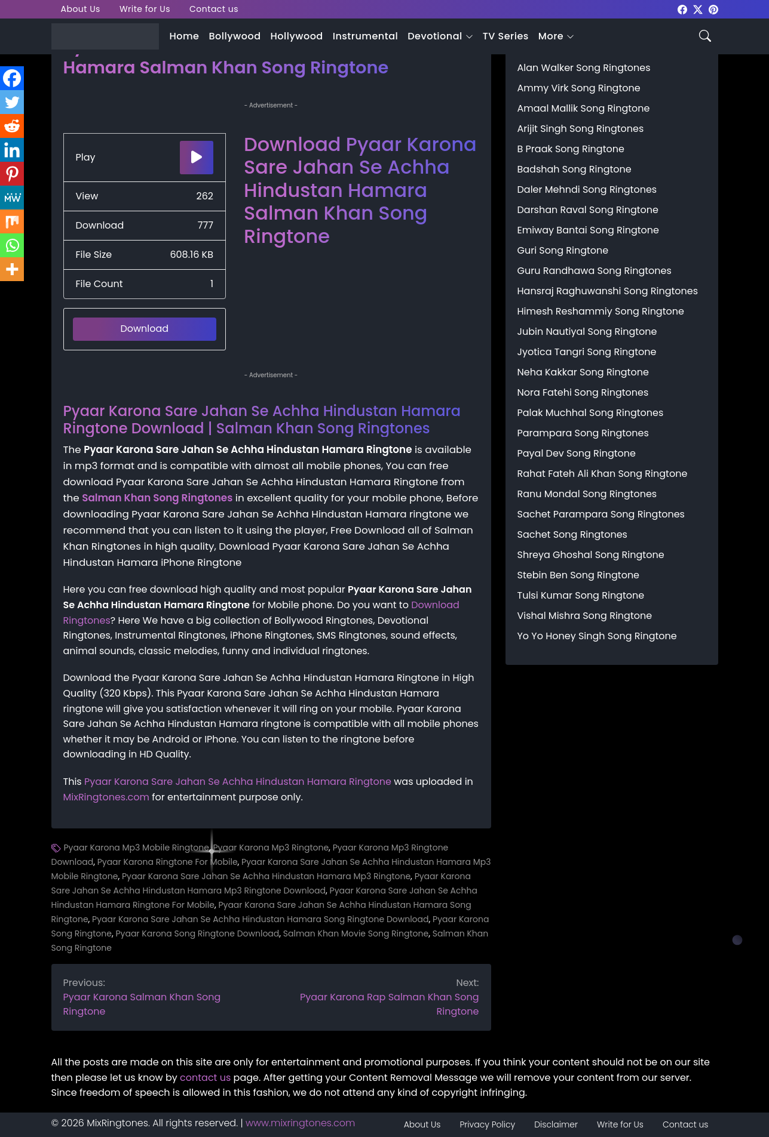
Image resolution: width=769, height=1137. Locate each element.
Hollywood (297, 36)
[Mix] (12, 221)
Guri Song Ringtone (563, 250)
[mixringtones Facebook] (682, 9)
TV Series (506, 36)
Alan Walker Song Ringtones (584, 68)
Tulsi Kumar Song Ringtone (581, 595)
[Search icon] (705, 35)
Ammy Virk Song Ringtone (579, 88)
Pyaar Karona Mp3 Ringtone (271, 847)
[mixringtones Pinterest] (713, 9)
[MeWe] (12, 197)
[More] (12, 269)
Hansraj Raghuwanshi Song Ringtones (607, 291)
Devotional (435, 36)
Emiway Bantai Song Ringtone (588, 230)
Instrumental (366, 36)
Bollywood (235, 36)
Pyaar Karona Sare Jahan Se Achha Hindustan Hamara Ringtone (237, 781)
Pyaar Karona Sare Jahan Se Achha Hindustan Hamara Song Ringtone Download (260, 919)
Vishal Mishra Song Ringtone (584, 616)
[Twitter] (12, 102)
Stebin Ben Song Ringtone (578, 575)
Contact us (213, 9)
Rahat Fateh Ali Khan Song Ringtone (602, 473)
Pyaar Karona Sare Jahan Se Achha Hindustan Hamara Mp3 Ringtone (266, 876)
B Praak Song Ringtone (570, 149)
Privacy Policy (487, 1124)
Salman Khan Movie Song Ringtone (355, 933)
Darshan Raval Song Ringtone (587, 210)
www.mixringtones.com (300, 1123)
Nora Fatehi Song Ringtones (583, 392)
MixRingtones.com (106, 797)
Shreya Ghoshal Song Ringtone (590, 555)
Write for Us (145, 9)
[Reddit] (12, 126)
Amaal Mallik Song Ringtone (583, 108)
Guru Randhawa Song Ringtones (594, 271)
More (550, 36)
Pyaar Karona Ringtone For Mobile (167, 862)
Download (144, 328)
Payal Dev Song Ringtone (576, 453)
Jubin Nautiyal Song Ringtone (587, 331)
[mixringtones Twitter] (698, 9)
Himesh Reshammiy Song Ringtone (600, 311)
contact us (205, 1077)
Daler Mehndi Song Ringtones (587, 189)
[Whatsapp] (12, 245)
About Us (80, 9)
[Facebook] (12, 78)
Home (185, 36)
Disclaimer (556, 1124)
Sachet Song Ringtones (572, 534)
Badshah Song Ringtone (574, 169)
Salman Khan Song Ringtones (157, 498)
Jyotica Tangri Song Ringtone (587, 352)
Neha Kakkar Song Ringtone (583, 372)
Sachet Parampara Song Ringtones (601, 514)
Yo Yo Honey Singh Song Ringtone (597, 636)
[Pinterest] (12, 174)
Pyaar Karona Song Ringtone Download (197, 933)
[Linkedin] (12, 150)
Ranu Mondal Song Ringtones (587, 494)
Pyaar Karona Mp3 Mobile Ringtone (136, 847)
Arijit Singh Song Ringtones (580, 128)
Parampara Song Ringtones (583, 433)
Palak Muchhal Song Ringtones (590, 413)
